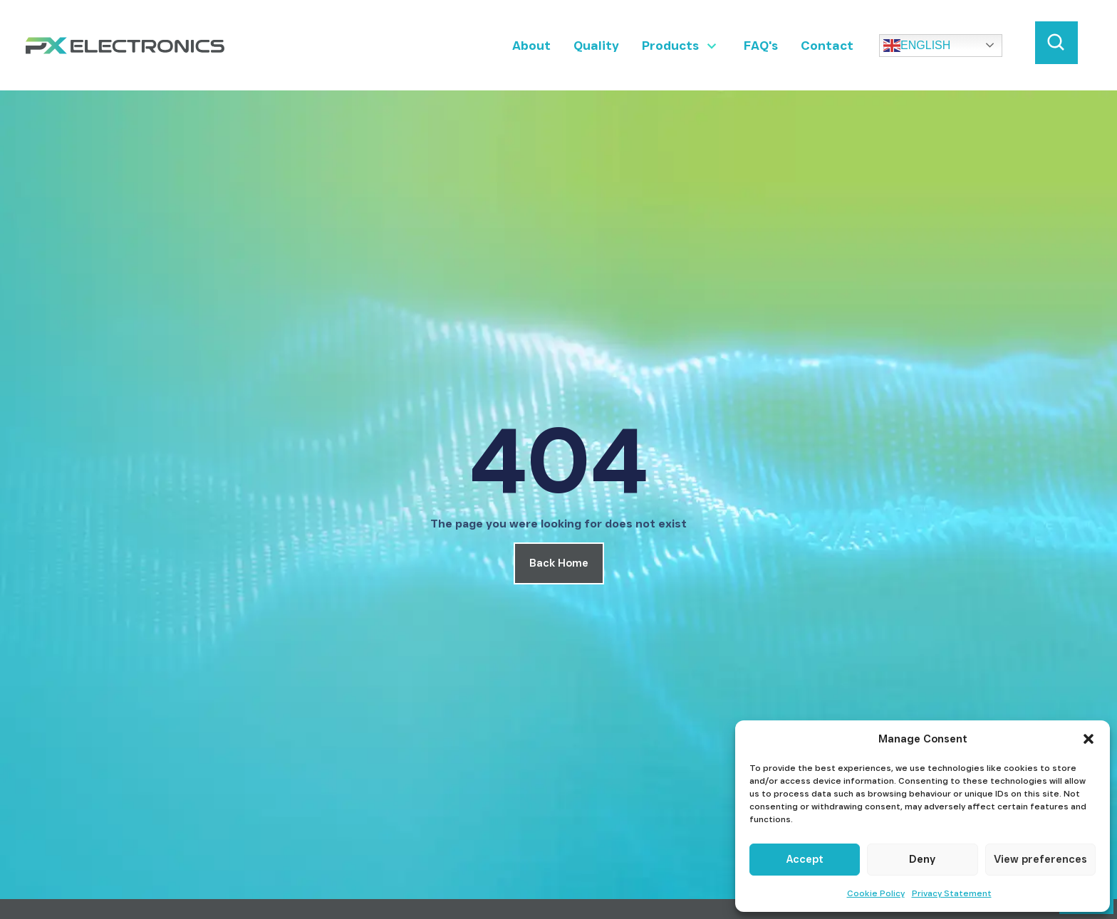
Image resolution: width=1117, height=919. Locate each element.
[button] (1088, 739)
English (916, 45)
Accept (805, 859)
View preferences (1040, 859)
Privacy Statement (952, 893)
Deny (922, 859)
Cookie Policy (876, 893)
